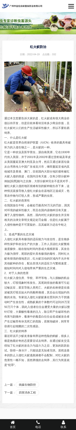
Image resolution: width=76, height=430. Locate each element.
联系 (63, 424)
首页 (12, 424)
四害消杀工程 (27, 392)
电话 (38, 424)
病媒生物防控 (27, 384)
